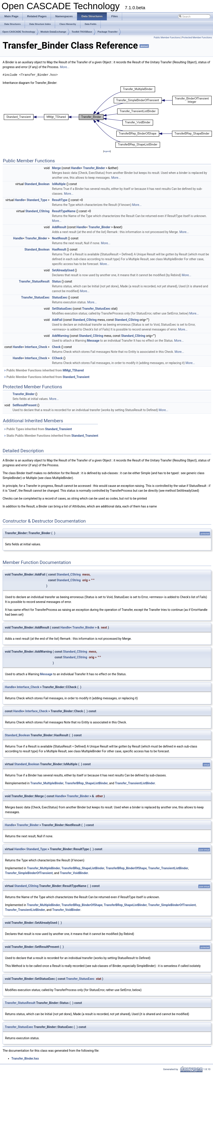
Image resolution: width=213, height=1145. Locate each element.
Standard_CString (37, 211)
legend (107, 151)
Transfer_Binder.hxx (25, 1058)
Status (56, 281)
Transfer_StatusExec (35, 297)
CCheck (57, 358)
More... (64, 67)
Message (93, 340)
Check (56, 347)
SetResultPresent (24, 405)
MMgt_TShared (73, 370)
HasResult (59, 249)
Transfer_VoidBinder (74, 873)
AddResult (59, 227)
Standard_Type (37, 200)
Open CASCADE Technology (18, 31)
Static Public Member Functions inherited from (51, 435)
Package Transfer (108, 31)
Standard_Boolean (37, 184)
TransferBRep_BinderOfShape (126, 868)
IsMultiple (59, 184)
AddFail (57, 320)
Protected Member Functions (197, 37)
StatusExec (59, 297)
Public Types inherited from (38, 429)
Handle (76, 168)
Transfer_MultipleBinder (47, 783)
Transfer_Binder (94, 168)
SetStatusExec (62, 308)
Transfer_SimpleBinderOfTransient (29, 873)
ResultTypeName (64, 211)
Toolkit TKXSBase (82, 31)
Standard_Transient (76, 377)
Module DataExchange (53, 31)
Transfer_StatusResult (34, 281)
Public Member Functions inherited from (44, 370)
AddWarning (60, 335)
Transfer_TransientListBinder (135, 783)
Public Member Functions (167, 37)
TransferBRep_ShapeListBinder (86, 783)
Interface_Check (36, 347)
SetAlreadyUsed (63, 270)
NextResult (59, 238)
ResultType (60, 200)
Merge (56, 168)
